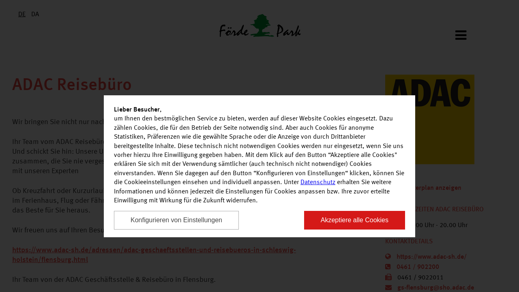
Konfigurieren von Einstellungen (176, 220)
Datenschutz (317, 182)
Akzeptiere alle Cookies (354, 220)
